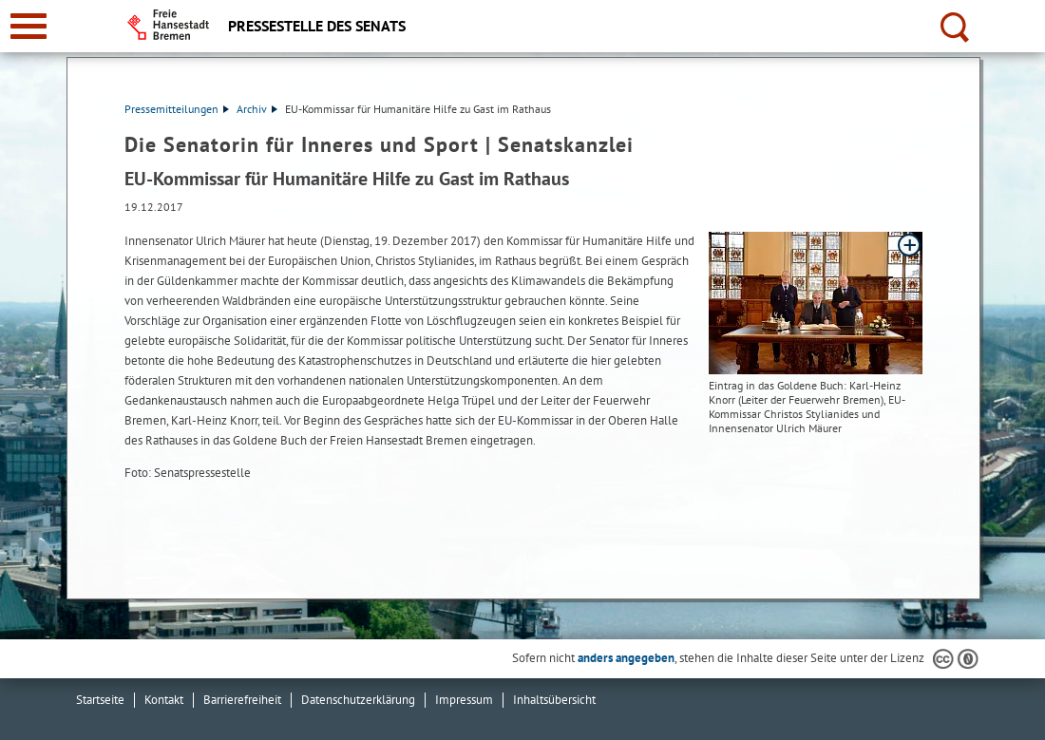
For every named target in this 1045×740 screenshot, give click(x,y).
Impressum (464, 700)
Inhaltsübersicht (554, 700)
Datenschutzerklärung (358, 700)
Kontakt (163, 700)
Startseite (100, 700)
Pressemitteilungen (176, 109)
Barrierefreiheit (242, 700)
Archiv (257, 109)
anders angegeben (626, 658)
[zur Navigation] (28, 26)
